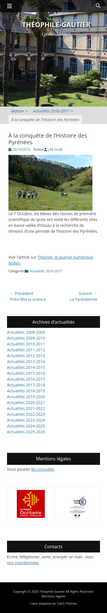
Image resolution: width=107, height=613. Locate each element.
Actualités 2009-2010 (26, 338)
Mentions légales (53, 596)
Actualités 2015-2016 (26, 373)
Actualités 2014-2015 (26, 367)
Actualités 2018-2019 (26, 390)
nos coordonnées (23, 562)
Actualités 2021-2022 (26, 408)
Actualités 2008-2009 (26, 332)
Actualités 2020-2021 (26, 402)
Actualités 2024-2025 (26, 426)
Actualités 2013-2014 (26, 361)
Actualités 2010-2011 (26, 344)
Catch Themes (67, 603)
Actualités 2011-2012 (26, 349)
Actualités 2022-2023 (26, 414)
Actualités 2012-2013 (26, 355)
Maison (19, 111)
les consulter (42, 469)
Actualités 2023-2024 (26, 420)
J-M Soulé (55, 149)
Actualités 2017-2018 (26, 385)
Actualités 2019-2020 (26, 396)
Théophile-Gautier (56, 24)
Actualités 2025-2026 (26, 431)
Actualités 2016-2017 (53, 111)
